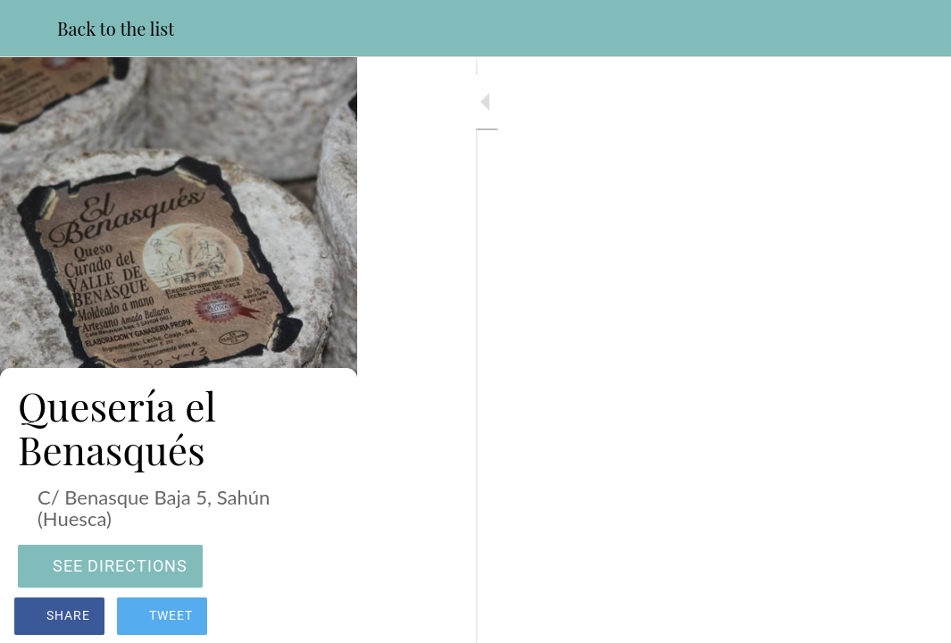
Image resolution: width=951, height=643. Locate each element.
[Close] (28, 28)
